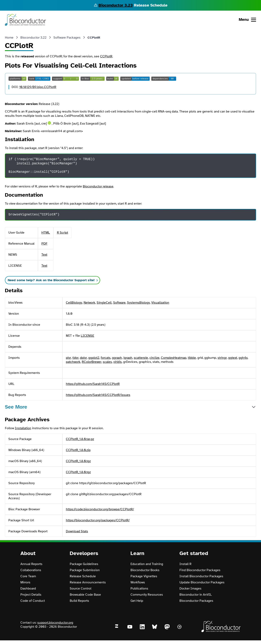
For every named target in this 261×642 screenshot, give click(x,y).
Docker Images (190, 588)
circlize (154, 358)
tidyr (75, 358)
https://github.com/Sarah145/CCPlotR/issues (98, 395)
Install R (185, 564)
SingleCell (104, 303)
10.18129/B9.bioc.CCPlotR (37, 87)
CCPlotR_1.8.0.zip (78, 450)
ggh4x (243, 358)
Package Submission (85, 570)
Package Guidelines (84, 564)
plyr (68, 358)
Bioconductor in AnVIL (195, 595)
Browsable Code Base (85, 595)
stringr (222, 358)
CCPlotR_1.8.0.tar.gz (80, 439)
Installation (23, 428)
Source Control (80, 588)
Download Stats (77, 531)
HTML (45, 233)
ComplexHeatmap (173, 358)
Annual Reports (31, 564)
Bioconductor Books (144, 570)
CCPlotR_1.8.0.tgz (78, 461)
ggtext (232, 358)
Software (119, 303)
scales (107, 362)
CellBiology (74, 303)
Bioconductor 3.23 (115, 5)
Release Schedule (83, 576)
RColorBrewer (91, 362)
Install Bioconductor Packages (201, 576)
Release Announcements (88, 582)
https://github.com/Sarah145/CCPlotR (93, 384)
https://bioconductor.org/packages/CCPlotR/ (98, 520)
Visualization (160, 303)
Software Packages (67, 38)
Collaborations (30, 570)
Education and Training (146, 564)
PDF (44, 244)
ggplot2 (93, 358)
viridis (117, 362)
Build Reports (79, 601)
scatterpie (141, 358)
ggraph (117, 358)
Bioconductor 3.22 (33, 38)
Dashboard (28, 588)
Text (44, 255)
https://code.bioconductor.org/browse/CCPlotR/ (100, 509)
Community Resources (146, 595)
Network (89, 303)
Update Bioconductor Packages (202, 582)
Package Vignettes (143, 576)
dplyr (83, 358)
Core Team (28, 576)
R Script (62, 233)
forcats (106, 358)
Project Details (30, 595)
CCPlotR (106, 56)
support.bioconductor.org (55, 623)
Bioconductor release (98, 186)
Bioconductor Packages (196, 601)
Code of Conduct (32, 601)
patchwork (73, 362)
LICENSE (87, 336)
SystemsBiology (138, 303)
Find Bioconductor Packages (199, 570)
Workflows (137, 582)
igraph (127, 358)
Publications (139, 588)
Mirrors (25, 582)
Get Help (136, 601)
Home (9, 38)
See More (16, 407)
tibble (192, 358)
